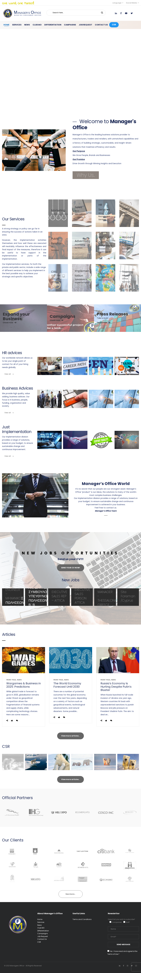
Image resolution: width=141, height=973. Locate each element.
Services (40, 922)
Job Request (42, 936)
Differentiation (43, 931)
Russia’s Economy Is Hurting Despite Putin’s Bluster (116, 686)
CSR (39, 942)
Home (39, 919)
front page (11, 680)
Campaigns (42, 933)
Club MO (40, 928)
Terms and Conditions (82, 919)
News (19, 680)
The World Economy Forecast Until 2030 (67, 685)
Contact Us (42, 939)
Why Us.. (86, 175)
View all (9, 374)
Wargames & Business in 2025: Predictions (23, 685)
